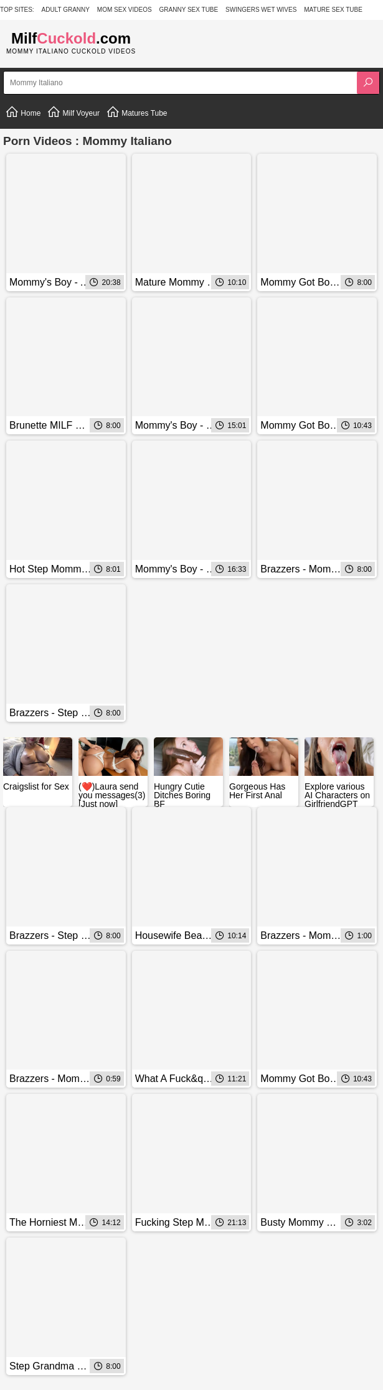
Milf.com (71, 38)
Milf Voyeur (73, 112)
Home (22, 112)
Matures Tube (137, 112)
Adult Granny (66, 9)
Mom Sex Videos (124, 9)
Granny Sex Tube (189, 9)
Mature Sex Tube (333, 9)
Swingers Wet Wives (260, 9)
